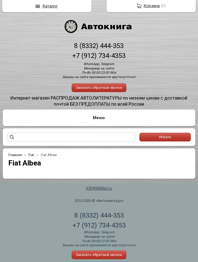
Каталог (50, 6)
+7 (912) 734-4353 (99, 56)
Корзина (151, 5)
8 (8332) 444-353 (99, 46)
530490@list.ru (99, 188)
